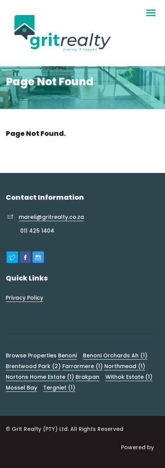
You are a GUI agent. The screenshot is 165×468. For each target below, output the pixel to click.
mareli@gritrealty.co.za (51, 217)
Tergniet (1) (59, 387)
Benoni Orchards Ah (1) (115, 355)
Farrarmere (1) (82, 366)
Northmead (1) (124, 366)
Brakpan (87, 377)
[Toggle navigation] (151, 9)
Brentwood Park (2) (33, 366)
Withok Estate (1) (128, 377)
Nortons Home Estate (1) (40, 377)
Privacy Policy (24, 298)
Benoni (67, 355)
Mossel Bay (21, 387)
